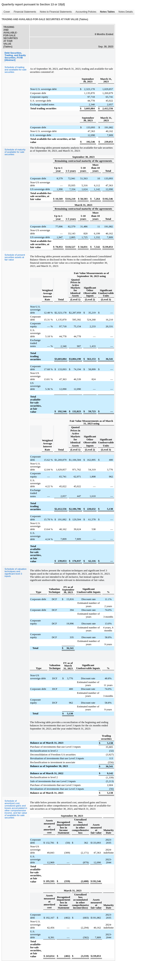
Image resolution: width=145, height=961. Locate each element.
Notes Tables (106, 11)
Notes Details (125, 11)
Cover (6, 11)
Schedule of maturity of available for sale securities (15, 152)
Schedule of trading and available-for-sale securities (15, 69)
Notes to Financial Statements (55, 11)
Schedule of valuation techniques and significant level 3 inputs (15, 572)
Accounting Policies (84, 11)
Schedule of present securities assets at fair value (15, 257)
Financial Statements (24, 11)
